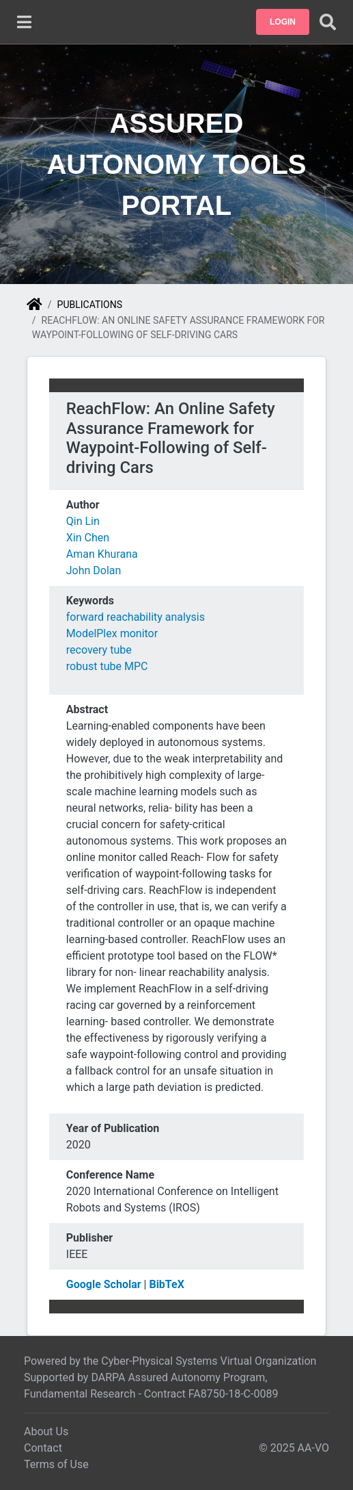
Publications (89, 304)
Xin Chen (87, 537)
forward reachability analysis (135, 617)
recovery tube (99, 649)
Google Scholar (103, 1284)
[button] (282, 22)
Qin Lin (83, 521)
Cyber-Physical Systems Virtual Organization (208, 1360)
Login (283, 22)
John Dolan (94, 570)
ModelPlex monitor (112, 633)
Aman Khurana (102, 554)
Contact (43, 1447)
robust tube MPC (107, 666)
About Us (46, 1431)
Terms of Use (56, 1464)
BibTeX (166, 1284)
